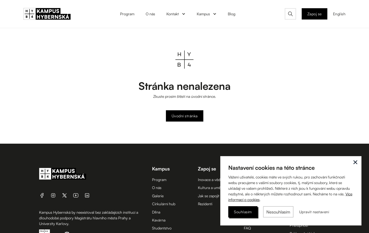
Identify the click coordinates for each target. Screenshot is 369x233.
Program (159, 179)
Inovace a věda (210, 179)
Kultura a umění (211, 187)
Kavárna (158, 220)
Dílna (156, 212)
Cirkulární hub (163, 203)
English (339, 14)
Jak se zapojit (208, 196)
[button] (176, 13)
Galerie (158, 196)
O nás (156, 187)
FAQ (247, 228)
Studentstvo (162, 228)
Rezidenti (205, 203)
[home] (47, 13)
